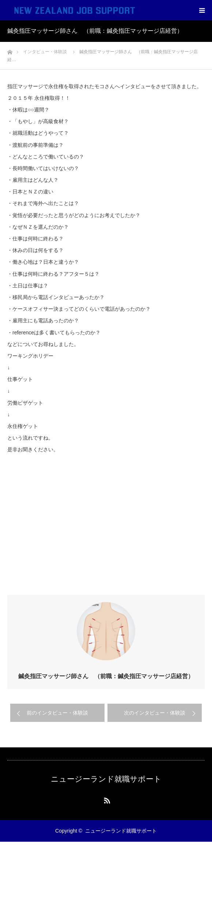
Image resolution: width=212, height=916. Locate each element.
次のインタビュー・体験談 (154, 713)
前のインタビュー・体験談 (57, 713)
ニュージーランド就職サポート (106, 779)
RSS (106, 799)
